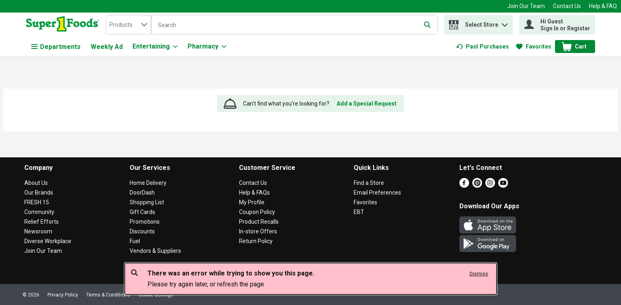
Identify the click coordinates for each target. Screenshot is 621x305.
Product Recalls (259, 221)
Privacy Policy (62, 295)
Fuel (135, 241)
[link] (482, 46)
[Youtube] (503, 185)
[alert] (310, 279)
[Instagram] (490, 185)
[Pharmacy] (207, 46)
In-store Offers (258, 231)
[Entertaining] (155, 46)
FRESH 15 (36, 202)
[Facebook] (464, 185)
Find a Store (369, 183)
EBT (359, 212)
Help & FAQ (603, 6)
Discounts (142, 231)
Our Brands (38, 192)
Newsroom (38, 231)
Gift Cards (142, 212)
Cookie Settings (155, 295)
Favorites (365, 202)
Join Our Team (526, 6)
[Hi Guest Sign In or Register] (557, 24)
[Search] (294, 25)
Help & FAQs (254, 192)
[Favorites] (533, 46)
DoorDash (142, 192)
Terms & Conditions (108, 295)
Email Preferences (377, 192)
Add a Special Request (367, 103)
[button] (504, 23)
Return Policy (256, 241)
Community (39, 212)
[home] (64, 24)
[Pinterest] (477, 185)
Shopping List (147, 202)
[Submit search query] (427, 24)
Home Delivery (148, 183)
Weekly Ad (107, 47)
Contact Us (567, 6)
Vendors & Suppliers (155, 251)
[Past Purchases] (482, 46)
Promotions (145, 221)
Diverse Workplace (47, 241)
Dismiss (478, 274)
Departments (56, 47)
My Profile (252, 202)
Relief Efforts (41, 221)
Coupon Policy (257, 212)
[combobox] (128, 24)
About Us (36, 183)
